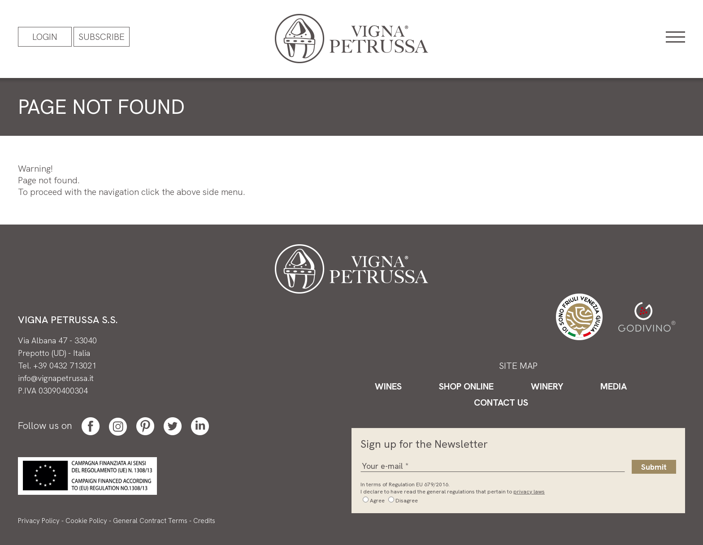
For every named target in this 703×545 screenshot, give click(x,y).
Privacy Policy (39, 520)
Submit (654, 467)
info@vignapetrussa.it (56, 378)
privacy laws (529, 491)
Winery (547, 386)
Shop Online (466, 386)
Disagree (406, 500)
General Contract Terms (150, 520)
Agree (377, 500)
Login (44, 37)
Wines (388, 386)
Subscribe (101, 37)
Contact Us (501, 402)
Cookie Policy (86, 520)
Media (613, 386)
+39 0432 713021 (64, 365)
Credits (204, 520)
